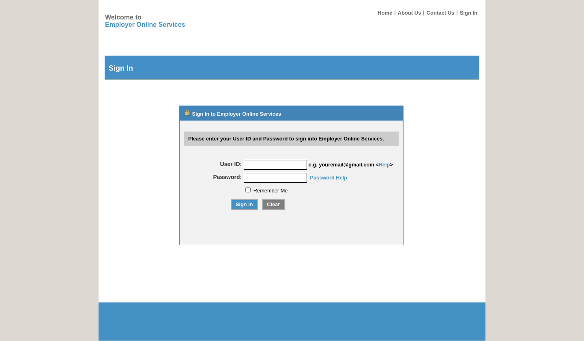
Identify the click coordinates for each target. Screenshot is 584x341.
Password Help (328, 178)
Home (385, 13)
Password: (227, 177)
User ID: (231, 164)
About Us (409, 13)
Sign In (468, 13)
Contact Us (441, 13)
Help (384, 165)
